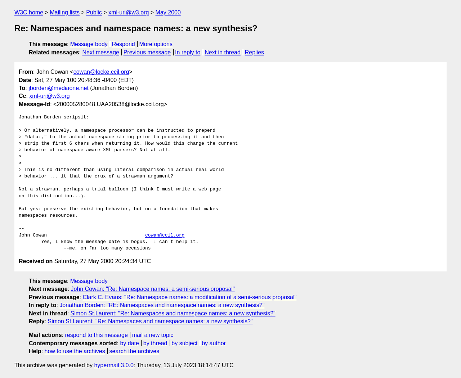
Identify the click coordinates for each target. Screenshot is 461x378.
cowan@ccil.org (164, 235)
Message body (89, 44)
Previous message (147, 52)
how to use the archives (75, 351)
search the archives (134, 351)
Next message (100, 52)
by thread (155, 343)
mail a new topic (153, 335)
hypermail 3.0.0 (113, 365)
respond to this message (96, 335)
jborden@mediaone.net (58, 88)
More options (156, 44)
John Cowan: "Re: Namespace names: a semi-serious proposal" (153, 289)
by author (214, 343)
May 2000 (168, 12)
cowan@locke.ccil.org (101, 72)
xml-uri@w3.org (128, 12)
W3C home (28, 12)
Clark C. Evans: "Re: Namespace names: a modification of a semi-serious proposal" (189, 297)
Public (94, 12)
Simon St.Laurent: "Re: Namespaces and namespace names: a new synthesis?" (173, 313)
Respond (123, 44)
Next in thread (223, 52)
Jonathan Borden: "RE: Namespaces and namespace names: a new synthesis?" (161, 305)
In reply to (187, 52)
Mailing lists (65, 12)
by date (129, 343)
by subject (184, 343)
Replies (254, 52)
